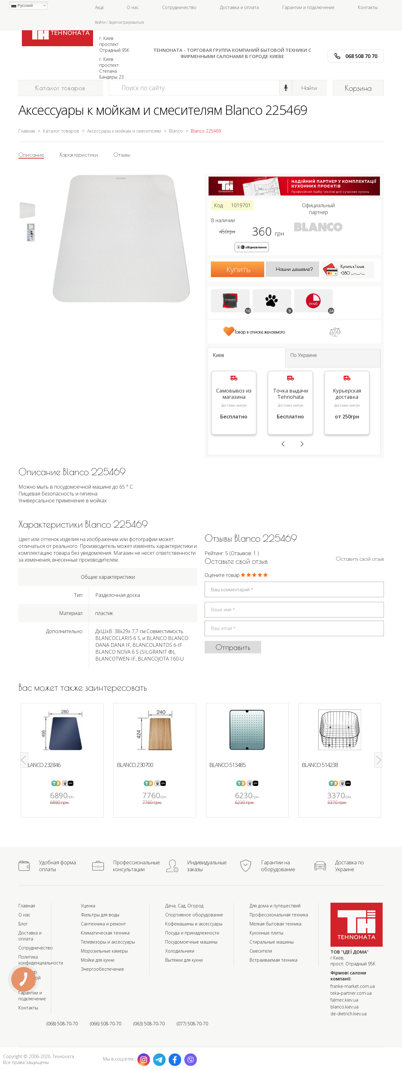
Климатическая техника (105, 933)
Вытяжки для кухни (184, 960)
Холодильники (179, 951)
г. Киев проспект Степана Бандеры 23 (111, 68)
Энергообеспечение (102, 969)
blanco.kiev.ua (344, 1007)
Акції (99, 7)
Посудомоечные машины (191, 942)
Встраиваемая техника (273, 960)
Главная (26, 906)
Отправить (233, 647)
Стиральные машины (272, 942)
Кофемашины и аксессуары (193, 924)
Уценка (88, 906)
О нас (133, 7)
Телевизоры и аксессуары (108, 942)
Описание (31, 154)
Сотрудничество (179, 7)
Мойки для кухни (97, 960)
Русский (22, 5)
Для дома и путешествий (275, 906)
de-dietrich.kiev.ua (348, 1014)
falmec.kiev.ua (344, 1000)
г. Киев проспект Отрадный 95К (114, 44)
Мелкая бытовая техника (275, 924)
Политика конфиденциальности (40, 960)
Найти (309, 88)
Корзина (358, 88)
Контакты (368, 7)
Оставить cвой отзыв (360, 558)
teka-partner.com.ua (351, 993)
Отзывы (121, 154)
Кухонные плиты (266, 933)
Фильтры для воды (100, 915)
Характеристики (78, 154)
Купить (238, 269)
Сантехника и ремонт (103, 924)
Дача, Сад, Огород (184, 906)
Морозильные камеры (104, 951)
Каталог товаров (60, 87)
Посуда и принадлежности (192, 933)
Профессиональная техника (279, 915)
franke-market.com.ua (352, 986)
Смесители (261, 951)
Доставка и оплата (239, 7)
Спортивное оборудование (194, 915)
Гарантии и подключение (308, 7)
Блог (23, 924)
